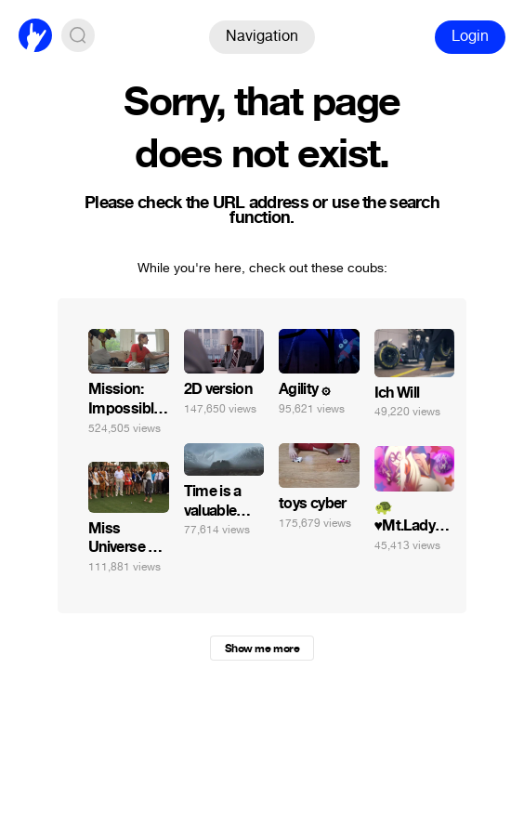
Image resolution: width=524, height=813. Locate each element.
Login (470, 36)
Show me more (262, 648)
